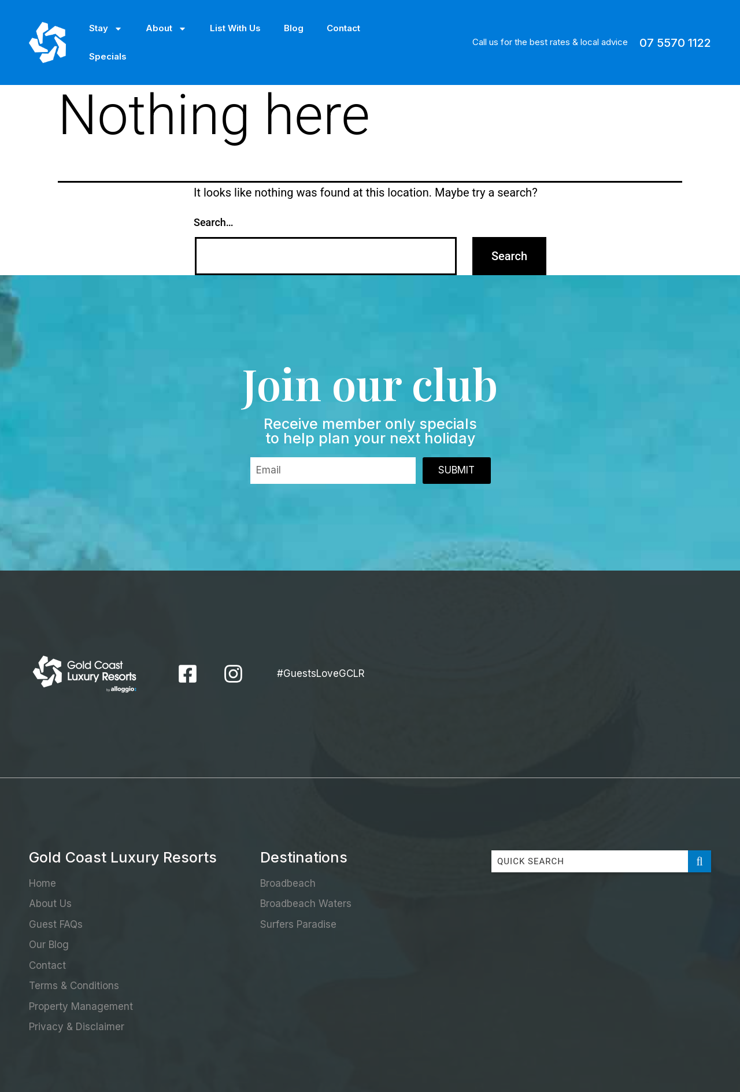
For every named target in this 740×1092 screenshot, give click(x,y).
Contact (343, 28)
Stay (106, 28)
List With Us (235, 28)
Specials (108, 56)
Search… (214, 222)
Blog (294, 28)
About (166, 28)
